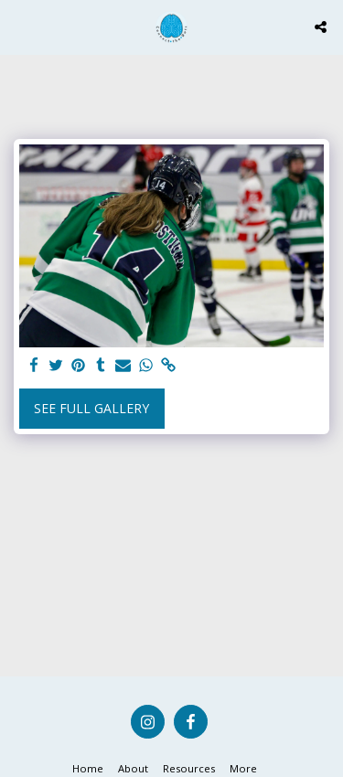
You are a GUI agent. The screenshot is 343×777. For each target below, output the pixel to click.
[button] (20, 26)
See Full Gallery (91, 408)
